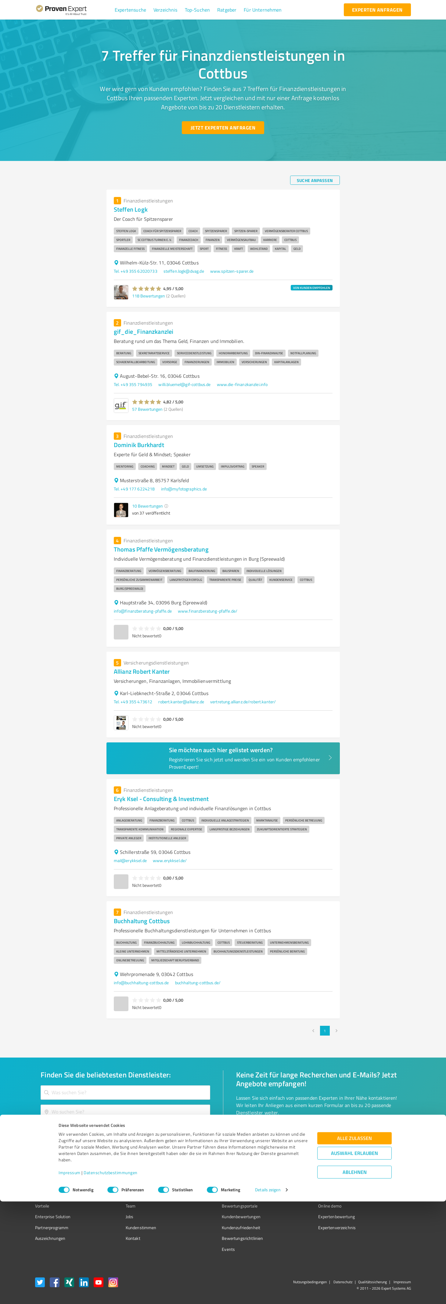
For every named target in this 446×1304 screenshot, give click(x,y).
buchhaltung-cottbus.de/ (198, 982)
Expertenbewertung (302, 1216)
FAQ (202, 1195)
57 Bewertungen (147, 409)
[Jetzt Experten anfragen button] (223, 127)
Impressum (70, 1275)
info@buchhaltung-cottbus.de (141, 982)
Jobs (118, 1216)
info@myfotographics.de (184, 489)
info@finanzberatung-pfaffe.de (143, 611)
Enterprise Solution (52, 1216)
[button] (130, 9)
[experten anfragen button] (377, 9)
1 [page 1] (325, 1031)
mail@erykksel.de (130, 860)
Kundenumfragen (51, 1195)
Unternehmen (127, 1195)
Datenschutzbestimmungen (111, 1275)
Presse (290, 1184)
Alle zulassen (354, 1240)
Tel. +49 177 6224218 (134, 489)
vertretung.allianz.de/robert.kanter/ (243, 702)
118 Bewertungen (148, 296)
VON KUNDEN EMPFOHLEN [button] (311, 288)
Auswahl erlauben (354, 1255)
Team (119, 1206)
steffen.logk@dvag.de (184, 271)
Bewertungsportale (217, 1206)
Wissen (206, 1184)
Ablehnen (355, 1274)
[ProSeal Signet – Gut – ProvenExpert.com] (388, 1195)
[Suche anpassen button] (315, 180)
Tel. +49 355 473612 (133, 702)
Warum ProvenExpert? (134, 1184)
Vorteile (42, 1206)
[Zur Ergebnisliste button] (73, 1131)
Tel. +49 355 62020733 (135, 271)
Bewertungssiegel (51, 1184)
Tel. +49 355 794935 (133, 384)
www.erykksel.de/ (170, 860)
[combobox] (125, 1092)
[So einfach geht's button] (268, 1131)
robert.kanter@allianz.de (181, 702)
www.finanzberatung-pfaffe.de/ (207, 611)
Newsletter (294, 1195)
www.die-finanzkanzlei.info (242, 384)
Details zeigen (267, 1292)
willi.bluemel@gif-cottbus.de (184, 384)
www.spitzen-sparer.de (232, 271)
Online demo (295, 1206)
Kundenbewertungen (218, 1216)
